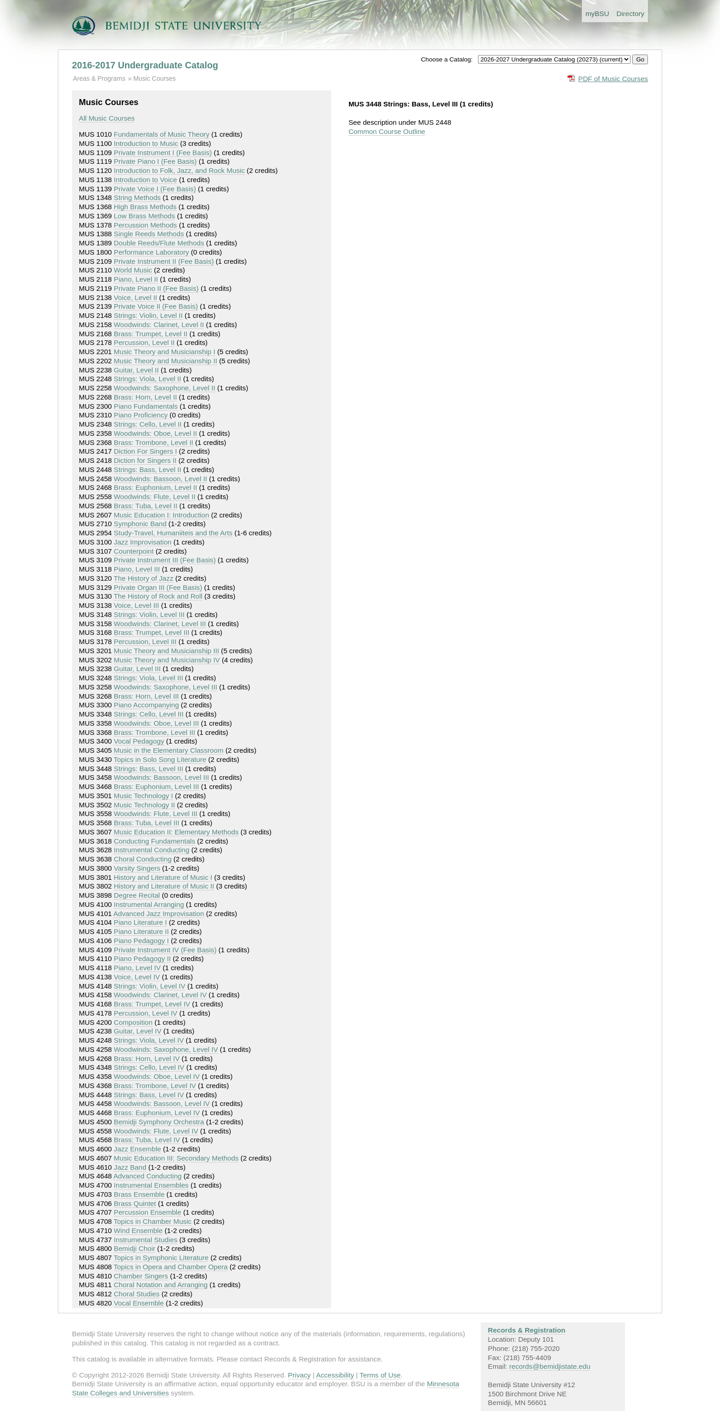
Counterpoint (134, 551)
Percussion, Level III (145, 641)
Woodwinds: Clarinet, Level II (159, 324)
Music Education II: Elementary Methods (176, 832)
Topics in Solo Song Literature (160, 759)
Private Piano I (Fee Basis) (155, 161)
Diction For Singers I (145, 451)
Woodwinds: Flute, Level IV (156, 1131)
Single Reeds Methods (149, 234)
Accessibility (335, 1375)
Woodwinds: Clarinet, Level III (160, 624)
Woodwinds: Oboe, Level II (155, 433)
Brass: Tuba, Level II (145, 506)
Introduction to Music (146, 143)
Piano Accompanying (146, 705)
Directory (630, 13)
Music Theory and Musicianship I (164, 352)
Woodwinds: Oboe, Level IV (157, 1076)
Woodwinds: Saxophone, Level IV (166, 1049)
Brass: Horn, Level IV (147, 1058)
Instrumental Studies (145, 1240)
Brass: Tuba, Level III (147, 823)
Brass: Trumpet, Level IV (152, 1004)
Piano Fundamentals (146, 406)
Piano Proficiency (141, 415)
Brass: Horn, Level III (146, 696)
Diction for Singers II (145, 460)
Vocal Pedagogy (139, 741)
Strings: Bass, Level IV (149, 1095)
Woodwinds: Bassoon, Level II (160, 479)
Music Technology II (144, 805)
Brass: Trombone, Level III (154, 732)
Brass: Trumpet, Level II (150, 334)
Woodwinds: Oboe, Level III (156, 723)
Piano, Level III (137, 569)
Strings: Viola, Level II (147, 379)
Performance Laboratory (151, 252)
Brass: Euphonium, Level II (155, 487)
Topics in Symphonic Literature (161, 1257)
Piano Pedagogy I (141, 940)
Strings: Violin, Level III (149, 614)
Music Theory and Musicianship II (165, 361)
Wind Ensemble (138, 1230)
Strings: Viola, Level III (148, 678)
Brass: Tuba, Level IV (147, 1140)
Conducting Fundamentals (154, 841)
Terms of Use (380, 1375)
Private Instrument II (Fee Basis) (164, 261)
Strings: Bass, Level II (147, 469)
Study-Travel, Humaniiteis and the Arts (173, 533)
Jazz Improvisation (143, 542)
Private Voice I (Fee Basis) (155, 189)
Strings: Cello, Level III (149, 714)
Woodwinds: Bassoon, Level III (161, 777)
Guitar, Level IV (138, 1031)
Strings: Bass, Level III (148, 768)
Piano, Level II (136, 279)
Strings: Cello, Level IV (149, 1067)
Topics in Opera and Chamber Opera (171, 1267)
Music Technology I (143, 796)
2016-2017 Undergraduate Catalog (145, 65)
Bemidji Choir (134, 1248)
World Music (133, 270)
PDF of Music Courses (613, 79)
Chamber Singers (141, 1276)
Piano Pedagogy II (142, 958)
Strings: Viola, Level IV (149, 1040)
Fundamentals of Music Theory (161, 134)
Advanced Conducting (147, 1176)
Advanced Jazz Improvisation (158, 913)
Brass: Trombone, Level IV (155, 1085)
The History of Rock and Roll (158, 596)
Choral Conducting (143, 859)
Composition (133, 1022)
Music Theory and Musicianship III (166, 651)
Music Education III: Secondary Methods (176, 1158)
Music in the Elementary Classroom (169, 750)
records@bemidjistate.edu (550, 1366)
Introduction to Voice (145, 179)
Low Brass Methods (144, 216)
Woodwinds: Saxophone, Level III (165, 687)
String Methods (137, 197)
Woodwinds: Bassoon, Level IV (162, 1103)
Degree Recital (137, 895)
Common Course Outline (387, 131)
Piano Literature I (140, 922)
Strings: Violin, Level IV (150, 986)
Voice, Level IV (137, 977)
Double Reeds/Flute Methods (159, 243)
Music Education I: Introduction (161, 515)
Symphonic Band (140, 524)
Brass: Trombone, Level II (153, 442)
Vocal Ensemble (139, 1303)
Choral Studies (137, 1294)
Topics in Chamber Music (153, 1221)
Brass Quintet (135, 1203)
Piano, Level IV (137, 968)
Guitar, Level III (137, 668)
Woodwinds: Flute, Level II (155, 496)
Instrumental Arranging (149, 904)
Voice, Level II (136, 297)
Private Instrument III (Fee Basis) (165, 560)
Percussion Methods (145, 225)
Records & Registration (527, 1330)
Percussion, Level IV (145, 1013)
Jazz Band (130, 1167)
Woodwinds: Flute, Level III (155, 813)
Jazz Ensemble (137, 1149)
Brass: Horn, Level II (145, 397)
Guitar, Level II (136, 370)
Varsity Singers (137, 868)
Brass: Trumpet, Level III (152, 632)
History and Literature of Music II (164, 886)
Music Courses (154, 78)
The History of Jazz (144, 578)
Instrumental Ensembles (151, 1185)
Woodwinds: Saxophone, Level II (164, 388)
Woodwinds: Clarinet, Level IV (160, 995)
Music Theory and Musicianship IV (167, 660)
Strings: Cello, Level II (148, 424)
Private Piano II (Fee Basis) (156, 288)
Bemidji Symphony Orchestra (159, 1122)
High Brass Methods (145, 207)
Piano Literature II (141, 931)
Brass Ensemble (139, 1194)
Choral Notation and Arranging (161, 1285)
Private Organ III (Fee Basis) (158, 587)
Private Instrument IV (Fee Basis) (165, 950)
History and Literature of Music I (163, 877)
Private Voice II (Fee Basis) (156, 306)
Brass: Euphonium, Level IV (157, 1113)
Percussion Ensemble (147, 1212)
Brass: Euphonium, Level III (156, 786)
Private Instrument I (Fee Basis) (163, 152)
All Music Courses (107, 118)
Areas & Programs (99, 78)
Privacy (299, 1375)
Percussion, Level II (144, 342)
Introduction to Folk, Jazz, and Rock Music (179, 170)
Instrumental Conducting (152, 850)
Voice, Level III (136, 605)
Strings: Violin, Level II (148, 315)
